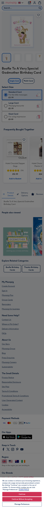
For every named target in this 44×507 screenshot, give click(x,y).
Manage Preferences (22, 504)
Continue (22, 494)
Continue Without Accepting (22, 499)
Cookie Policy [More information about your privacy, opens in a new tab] (24, 489)
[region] (22, 492)
